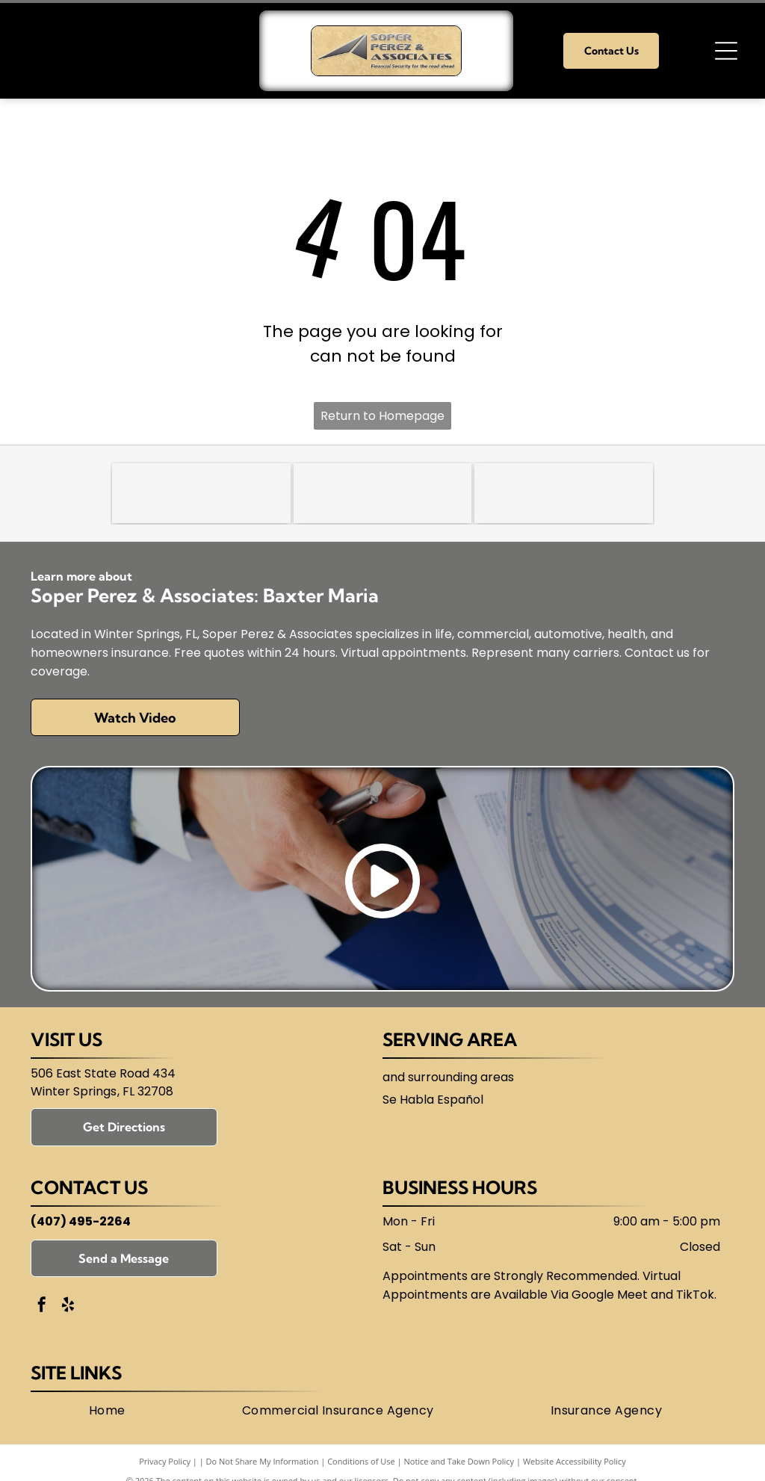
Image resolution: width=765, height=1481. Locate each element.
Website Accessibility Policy (574, 1461)
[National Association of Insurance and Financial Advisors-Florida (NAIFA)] (383, 493)
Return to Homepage (382, 415)
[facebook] (42, 1306)
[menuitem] (107, 1410)
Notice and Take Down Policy (459, 1461)
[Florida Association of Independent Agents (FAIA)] (563, 493)
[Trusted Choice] (201, 493)
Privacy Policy (165, 1461)
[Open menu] (726, 51)
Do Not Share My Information (262, 1461)
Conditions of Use (361, 1461)
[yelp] (68, 1306)
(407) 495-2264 (81, 1221)
